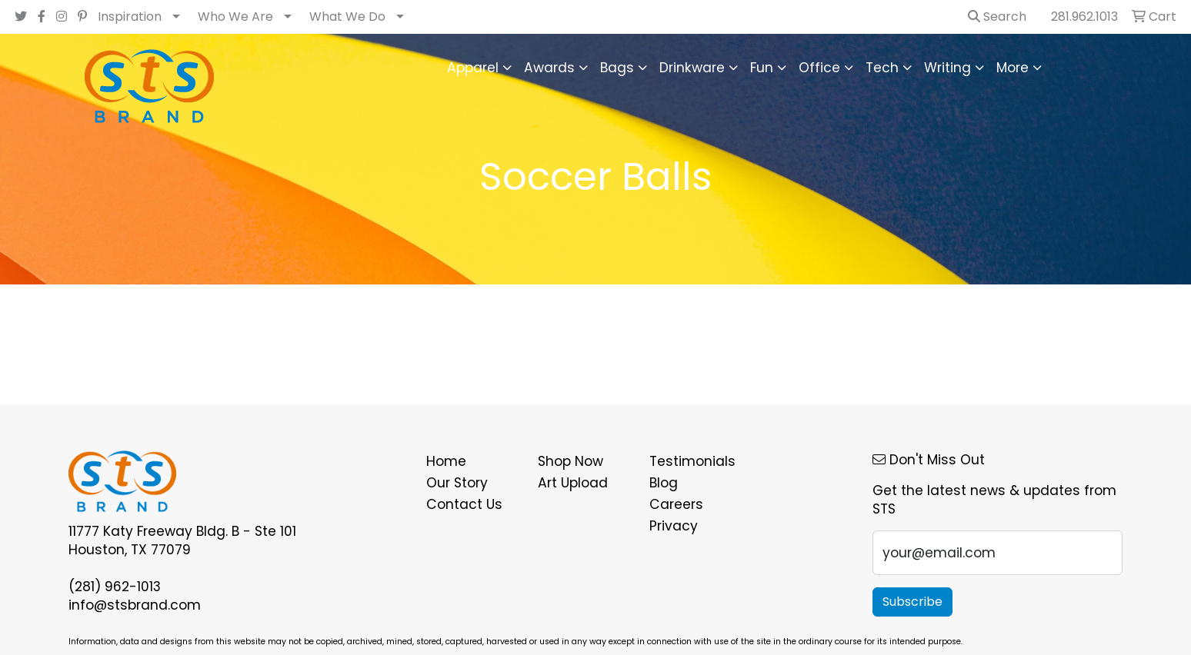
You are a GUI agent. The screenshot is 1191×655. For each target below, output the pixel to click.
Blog (663, 483)
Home (446, 461)
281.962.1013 (1084, 16)
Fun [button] (761, 67)
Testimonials (692, 461)
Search (997, 16)
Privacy (673, 526)
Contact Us (464, 504)
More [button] (1012, 67)
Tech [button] (882, 67)
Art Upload (573, 483)
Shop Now (570, 461)
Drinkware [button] (692, 67)
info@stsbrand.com (134, 605)
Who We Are (235, 16)
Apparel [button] (473, 67)
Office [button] (819, 67)
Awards (549, 67)
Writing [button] (947, 67)
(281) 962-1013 (114, 586)
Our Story (457, 483)
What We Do (347, 16)
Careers (676, 504)
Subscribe (912, 601)
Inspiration (130, 16)
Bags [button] (617, 67)
